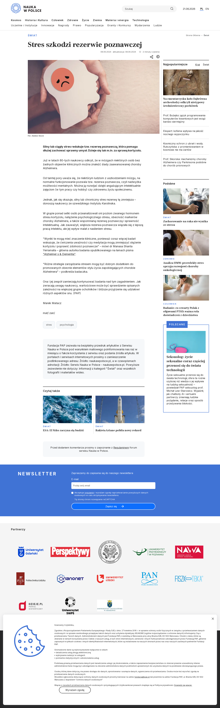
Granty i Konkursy (119, 25)
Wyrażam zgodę (74, 690)
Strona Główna (193, 35)
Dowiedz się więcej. (183, 685)
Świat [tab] (206, 64)
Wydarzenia (142, 25)
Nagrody (63, 25)
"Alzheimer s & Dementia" (59, 254)
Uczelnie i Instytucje (24, 25)
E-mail (75, 479)
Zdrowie (72, 20)
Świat (32, 35)
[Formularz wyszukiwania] (149, 8)
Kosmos (16, 20)
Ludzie (158, 25)
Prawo (77, 25)
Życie (85, 20)
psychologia (67, 324)
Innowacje (47, 25)
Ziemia (97, 20)
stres (49, 324)
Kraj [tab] (197, 64)
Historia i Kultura (36, 20)
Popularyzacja (94, 25)
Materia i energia (117, 20)
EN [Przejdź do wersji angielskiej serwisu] (207, 8)
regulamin (89, 492)
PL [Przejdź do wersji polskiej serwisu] (201, 8)
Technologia (140, 20)
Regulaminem (121, 447)
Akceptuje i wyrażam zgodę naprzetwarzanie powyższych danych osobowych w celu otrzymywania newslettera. (111, 493)
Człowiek (57, 20)
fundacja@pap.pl (142, 677)
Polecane (177, 324)
